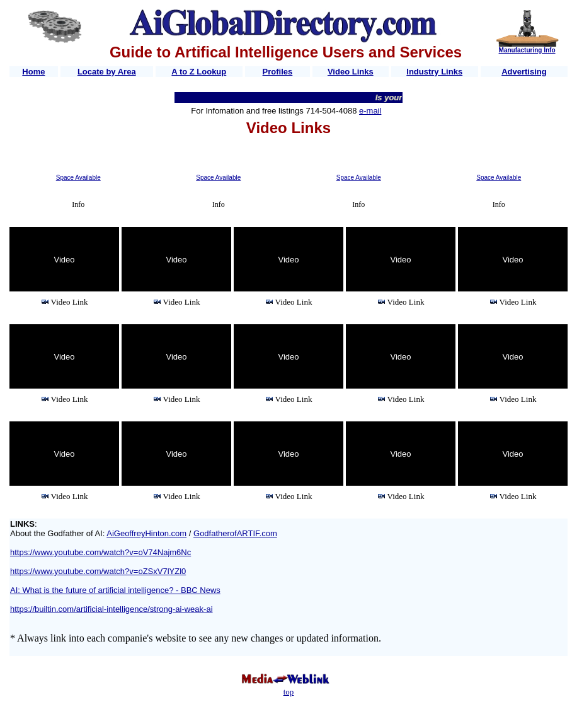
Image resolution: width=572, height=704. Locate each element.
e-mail (370, 110)
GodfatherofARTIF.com (235, 533)
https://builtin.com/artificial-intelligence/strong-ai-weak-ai (111, 609)
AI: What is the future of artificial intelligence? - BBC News (115, 590)
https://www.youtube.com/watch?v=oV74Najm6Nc (100, 552)
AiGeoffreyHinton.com (146, 533)
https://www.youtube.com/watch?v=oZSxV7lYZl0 (98, 571)
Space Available (78, 177)
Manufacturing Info (527, 50)
